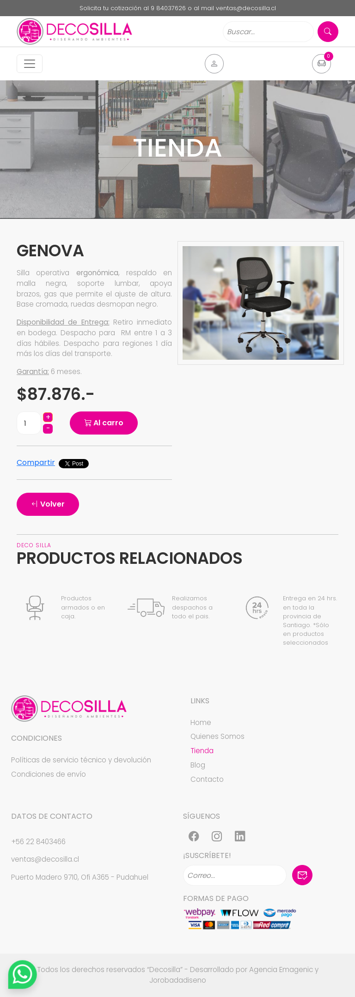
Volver (48, 504)
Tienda (202, 750)
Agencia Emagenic (281, 969)
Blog (197, 765)
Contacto (207, 779)
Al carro (103, 422)
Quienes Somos (217, 736)
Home (200, 722)
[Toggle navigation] (30, 63)
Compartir (36, 462)
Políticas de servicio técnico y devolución (81, 760)
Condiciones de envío (48, 774)
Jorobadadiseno (177, 980)
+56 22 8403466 (38, 841)
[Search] (268, 31)
